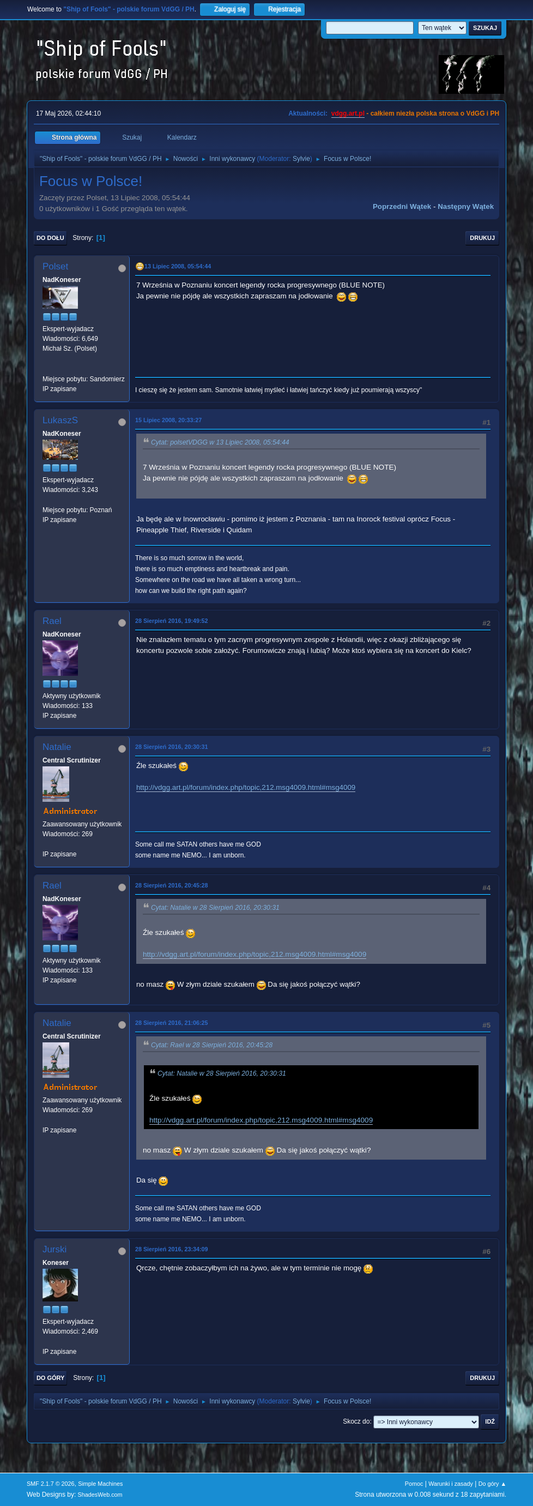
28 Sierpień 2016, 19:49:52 (171, 620)
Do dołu (50, 238)
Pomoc (414, 1483)
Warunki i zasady (450, 1483)
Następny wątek (466, 206)
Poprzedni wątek (402, 206)
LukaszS (60, 420)
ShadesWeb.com (100, 1494)
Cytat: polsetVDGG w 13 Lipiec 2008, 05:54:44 (220, 442)
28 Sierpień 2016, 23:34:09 (171, 1249)
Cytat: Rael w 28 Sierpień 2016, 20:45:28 (211, 1045)
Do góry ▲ (492, 1483)
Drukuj (482, 238)
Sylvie (301, 159)
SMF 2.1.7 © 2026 (51, 1483)
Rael (52, 621)
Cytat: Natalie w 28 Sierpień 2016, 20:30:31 (215, 907)
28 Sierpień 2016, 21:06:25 (171, 1022)
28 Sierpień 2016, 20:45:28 (171, 885)
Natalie (57, 747)
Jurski (54, 1249)
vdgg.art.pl (348, 113)
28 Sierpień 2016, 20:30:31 (171, 746)
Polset (55, 266)
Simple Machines (100, 1483)
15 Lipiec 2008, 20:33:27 (168, 420)
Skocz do (356, 1421)
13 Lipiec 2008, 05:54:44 (177, 266)
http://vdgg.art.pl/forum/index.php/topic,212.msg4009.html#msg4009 (245, 787)
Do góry (51, 1378)
